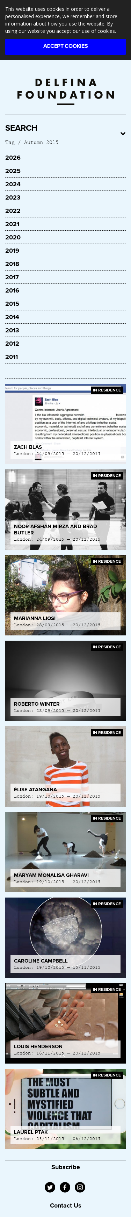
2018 (12, 264)
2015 (12, 304)
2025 (13, 171)
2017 (12, 277)
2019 (12, 250)
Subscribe (65, 1167)
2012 (12, 343)
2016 (12, 290)
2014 (12, 317)
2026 (13, 157)
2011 (11, 357)
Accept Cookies (65, 46)
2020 (13, 237)
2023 (13, 197)
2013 (12, 330)
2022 (13, 211)
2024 (13, 184)
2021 (12, 224)
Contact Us (65, 1205)
